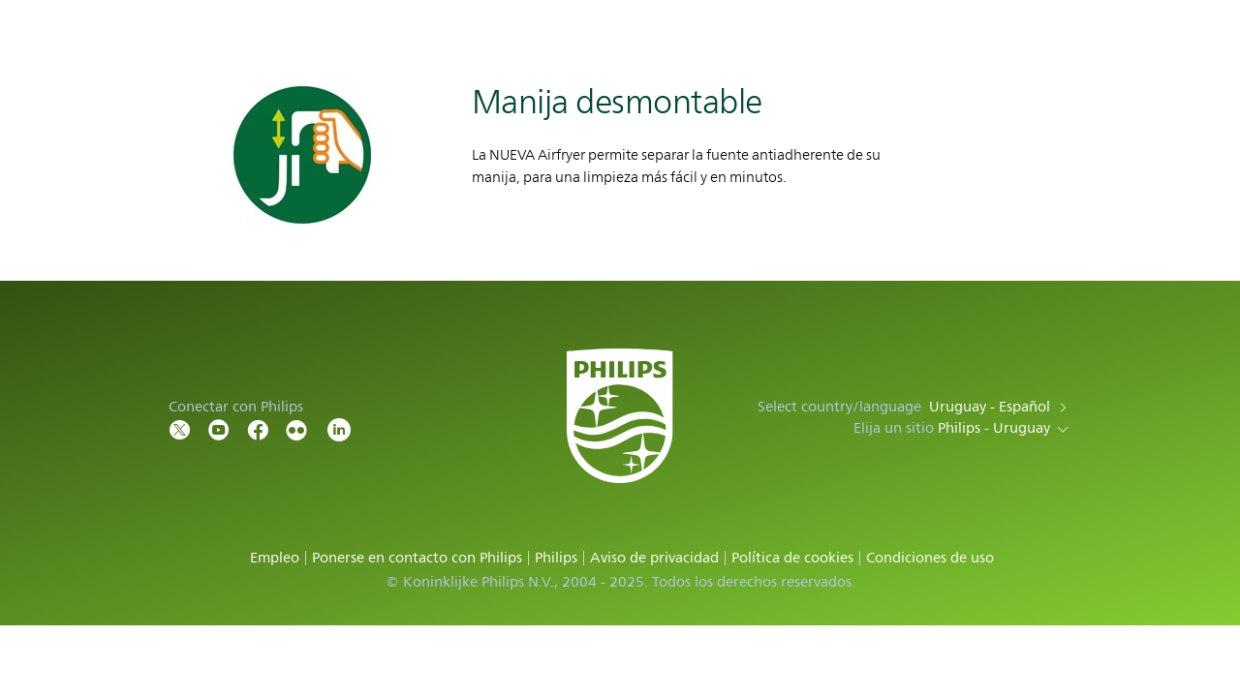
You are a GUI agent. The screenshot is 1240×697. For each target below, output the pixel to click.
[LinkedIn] (339, 428)
